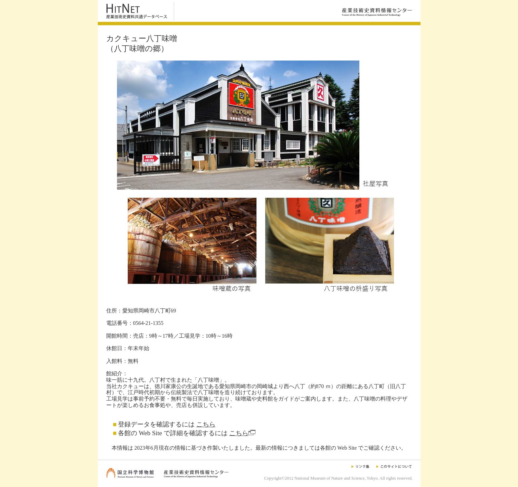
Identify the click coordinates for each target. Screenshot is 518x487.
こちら (205, 424)
